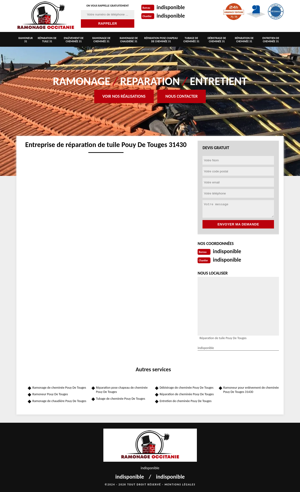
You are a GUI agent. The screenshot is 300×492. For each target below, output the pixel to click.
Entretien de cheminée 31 (270, 39)
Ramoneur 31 (26, 39)
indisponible (172, 7)
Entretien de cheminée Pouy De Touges (185, 401)
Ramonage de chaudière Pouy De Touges (59, 401)
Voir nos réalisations (124, 96)
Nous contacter (181, 96)
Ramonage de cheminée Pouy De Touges (59, 387)
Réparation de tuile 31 (47, 39)
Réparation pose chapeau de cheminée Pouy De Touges (122, 389)
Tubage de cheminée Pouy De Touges (120, 398)
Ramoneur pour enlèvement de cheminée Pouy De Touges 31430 (251, 389)
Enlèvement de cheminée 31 (73, 39)
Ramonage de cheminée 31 (101, 39)
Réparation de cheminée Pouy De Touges (187, 394)
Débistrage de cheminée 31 (217, 39)
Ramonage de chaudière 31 (129, 39)
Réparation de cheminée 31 (244, 39)
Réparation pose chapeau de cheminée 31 (161, 39)
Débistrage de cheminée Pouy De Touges (187, 387)
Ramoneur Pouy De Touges (50, 394)
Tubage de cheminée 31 (191, 39)
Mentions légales (180, 484)
